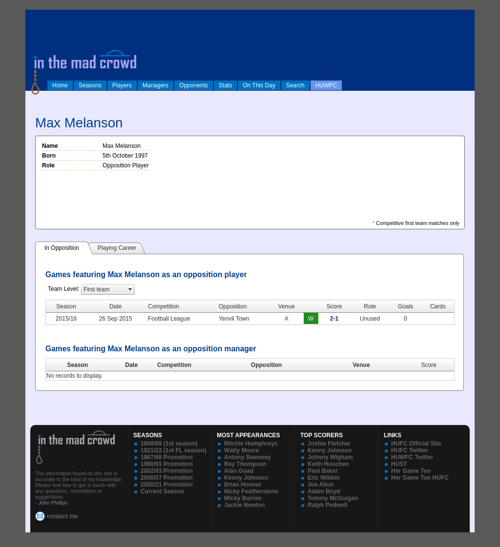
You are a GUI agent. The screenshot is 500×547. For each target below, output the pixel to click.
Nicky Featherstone (251, 491)
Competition (174, 365)
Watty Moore (241, 450)
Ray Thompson (245, 464)
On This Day (259, 85)
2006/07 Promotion (167, 477)
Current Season (162, 491)
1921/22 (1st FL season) (174, 450)
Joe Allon (321, 484)
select (130, 289)
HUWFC (326, 85)
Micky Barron (242, 498)
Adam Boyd (324, 491)
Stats (225, 85)
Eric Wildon (324, 477)
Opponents (193, 85)
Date (131, 365)
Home (60, 85)
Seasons (90, 85)
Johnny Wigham (330, 457)
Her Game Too (411, 470)
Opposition (266, 365)
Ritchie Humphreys (250, 443)
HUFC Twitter (409, 450)
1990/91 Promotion (167, 464)
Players (122, 85)
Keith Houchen (328, 464)
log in (35, 15)
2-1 (334, 318)
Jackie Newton (244, 505)
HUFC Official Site (416, 443)
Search (295, 85)
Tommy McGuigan (333, 498)
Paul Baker (323, 470)
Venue (361, 365)
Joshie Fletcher (329, 443)
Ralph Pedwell (327, 505)
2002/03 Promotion (167, 470)
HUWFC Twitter (412, 457)
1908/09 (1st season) (169, 443)
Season (77, 365)
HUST (399, 464)
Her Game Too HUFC (420, 477)
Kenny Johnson (246, 477)
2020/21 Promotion (167, 484)
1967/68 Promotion (167, 457)
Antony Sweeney (247, 457)
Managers (155, 85)
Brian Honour (243, 484)
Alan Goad (238, 470)
